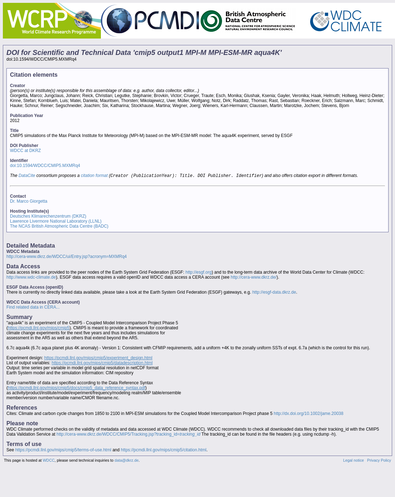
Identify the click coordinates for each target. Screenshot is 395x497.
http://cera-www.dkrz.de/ (254, 277)
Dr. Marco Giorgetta (28, 201)
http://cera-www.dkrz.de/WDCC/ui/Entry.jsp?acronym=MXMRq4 (66, 257)
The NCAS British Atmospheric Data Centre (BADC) (59, 226)
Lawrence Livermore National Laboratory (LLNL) (56, 221)
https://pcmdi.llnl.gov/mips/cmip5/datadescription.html (102, 363)
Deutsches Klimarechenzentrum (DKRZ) (48, 216)
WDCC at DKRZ (25, 150)
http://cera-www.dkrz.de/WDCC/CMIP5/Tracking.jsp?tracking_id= (128, 434)
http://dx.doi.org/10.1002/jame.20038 (308, 414)
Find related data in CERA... (33, 307)
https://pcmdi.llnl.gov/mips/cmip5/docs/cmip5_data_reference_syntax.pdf (76, 388)
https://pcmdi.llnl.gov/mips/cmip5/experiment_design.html (98, 358)
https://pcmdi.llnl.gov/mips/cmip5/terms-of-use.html (63, 450)
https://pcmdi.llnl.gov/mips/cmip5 (39, 328)
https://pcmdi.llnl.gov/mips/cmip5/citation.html (163, 450)
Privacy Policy (379, 461)
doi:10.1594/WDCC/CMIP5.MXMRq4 (45, 165)
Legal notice (353, 461)
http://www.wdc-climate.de (31, 277)
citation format (94, 176)
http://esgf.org (198, 272)
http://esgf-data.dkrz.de (274, 292)
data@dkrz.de (126, 461)
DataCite (27, 176)
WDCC (49, 461)
